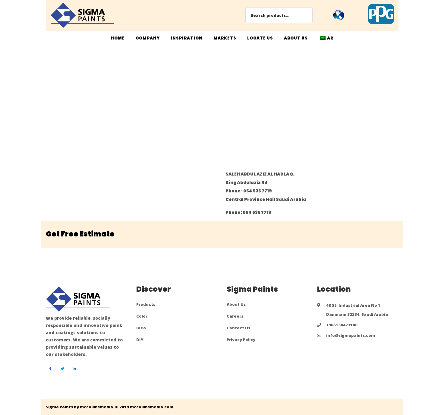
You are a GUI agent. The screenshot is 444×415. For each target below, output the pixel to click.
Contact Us (238, 328)
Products (145, 304)
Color (141, 316)
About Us (236, 304)
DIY (139, 339)
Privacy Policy (241, 339)
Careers (235, 316)
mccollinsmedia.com (151, 407)
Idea (141, 328)
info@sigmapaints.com (350, 335)
